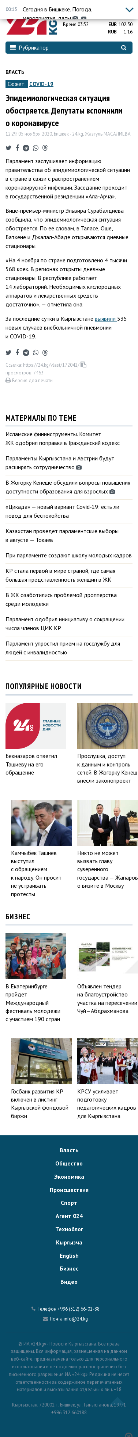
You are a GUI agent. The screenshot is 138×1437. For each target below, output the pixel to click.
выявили (106, 318)
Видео (69, 1281)
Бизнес (69, 1268)
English (69, 1255)
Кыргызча (69, 1242)
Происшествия (69, 1189)
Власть (14, 72)
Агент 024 (69, 1215)
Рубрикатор (29, 47)
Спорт (69, 1202)
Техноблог (69, 1229)
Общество (69, 1163)
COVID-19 (41, 83)
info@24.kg (76, 1319)
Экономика (69, 1176)
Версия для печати (29, 380)
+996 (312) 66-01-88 (78, 1309)
